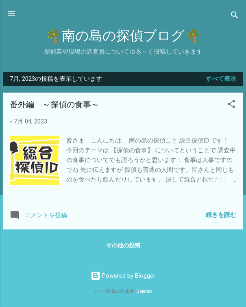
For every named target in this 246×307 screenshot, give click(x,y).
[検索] (234, 16)
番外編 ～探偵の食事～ (54, 104)
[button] (231, 105)
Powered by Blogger (123, 275)
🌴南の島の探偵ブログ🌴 (123, 36)
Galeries (144, 291)
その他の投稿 (123, 245)
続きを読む (221, 214)
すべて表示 (221, 78)
